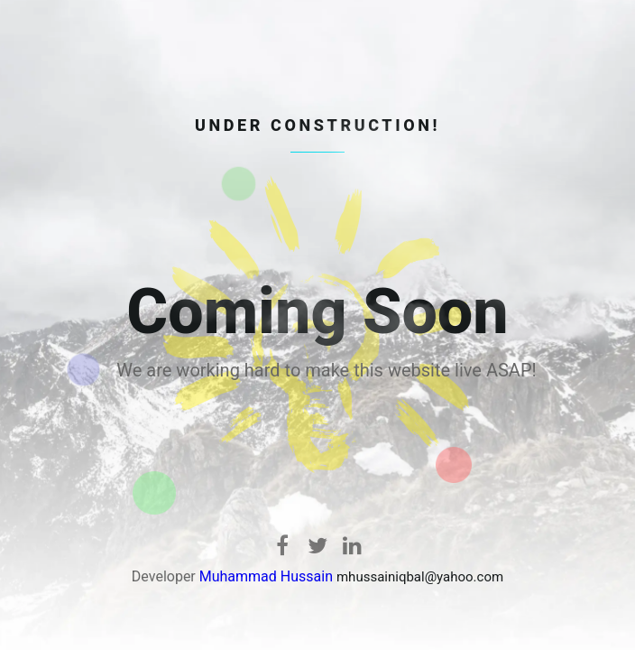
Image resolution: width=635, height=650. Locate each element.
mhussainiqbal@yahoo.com (419, 577)
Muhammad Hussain (266, 576)
